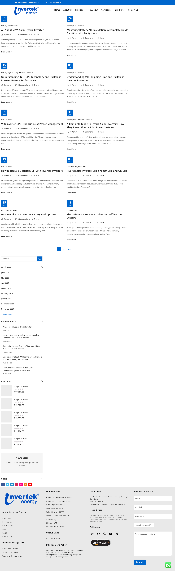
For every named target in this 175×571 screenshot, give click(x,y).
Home (57, 10)
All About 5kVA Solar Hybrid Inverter (22, 30)
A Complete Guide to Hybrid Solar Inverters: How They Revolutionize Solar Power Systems (95, 125)
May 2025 (5, 278)
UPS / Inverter (13, 26)
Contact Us (134, 10)
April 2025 (5, 283)
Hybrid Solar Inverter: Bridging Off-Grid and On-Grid (97, 170)
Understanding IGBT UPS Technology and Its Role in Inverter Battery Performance (31, 78)
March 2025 (6, 288)
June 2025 (5, 273)
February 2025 (7, 293)
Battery (4, 26)
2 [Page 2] (63, 249)
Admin (8, 34)
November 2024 (7, 309)
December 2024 (7, 304)
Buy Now (94, 10)
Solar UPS (77, 120)
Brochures (119, 10)
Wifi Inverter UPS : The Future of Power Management (32, 124)
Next (70, 249)
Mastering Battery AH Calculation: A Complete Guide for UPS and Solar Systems (97, 31)
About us (67, 10)
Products (80, 10)
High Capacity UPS (15, 73)
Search (40, 258)
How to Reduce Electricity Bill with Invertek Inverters (32, 170)
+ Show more (6, 314)
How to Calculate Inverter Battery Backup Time (28, 214)
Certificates (106, 10)
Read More (6, 52)
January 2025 (6, 298)
